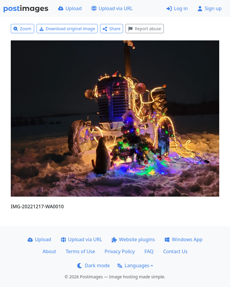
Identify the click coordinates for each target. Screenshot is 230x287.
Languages (133, 265)
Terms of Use (80, 251)
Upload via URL (112, 8)
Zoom (22, 28)
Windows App (183, 239)
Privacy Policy (120, 251)
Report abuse (144, 28)
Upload (70, 8)
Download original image (67, 28)
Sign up (209, 8)
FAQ (148, 251)
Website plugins (133, 239)
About (49, 251)
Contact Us (175, 251)
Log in (177, 8)
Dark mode (93, 265)
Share (111, 28)
